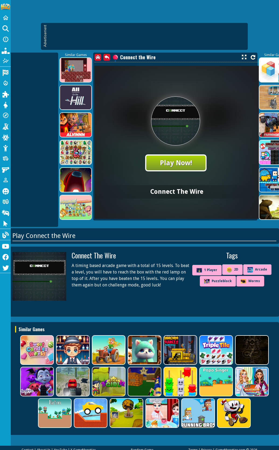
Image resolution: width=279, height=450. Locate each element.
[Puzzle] (5, 93)
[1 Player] (5, 180)
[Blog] (5, 234)
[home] (98, 57)
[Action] (5, 83)
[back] (106, 57)
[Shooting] (5, 126)
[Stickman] (5, 147)
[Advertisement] (147, 36)
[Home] (5, 17)
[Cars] (5, 158)
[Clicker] (5, 223)
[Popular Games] (5, 50)
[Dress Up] (5, 104)
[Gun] (5, 169)
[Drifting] (5, 212)
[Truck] (5, 201)
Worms (250, 281)
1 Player (207, 270)
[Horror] (5, 190)
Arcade (257, 269)
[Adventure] (5, 115)
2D (232, 269)
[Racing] (5, 72)
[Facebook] (5, 256)
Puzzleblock (218, 281)
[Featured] (5, 61)
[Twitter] (5, 267)
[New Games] (5, 39)
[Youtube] (5, 245)
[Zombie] (5, 136)
